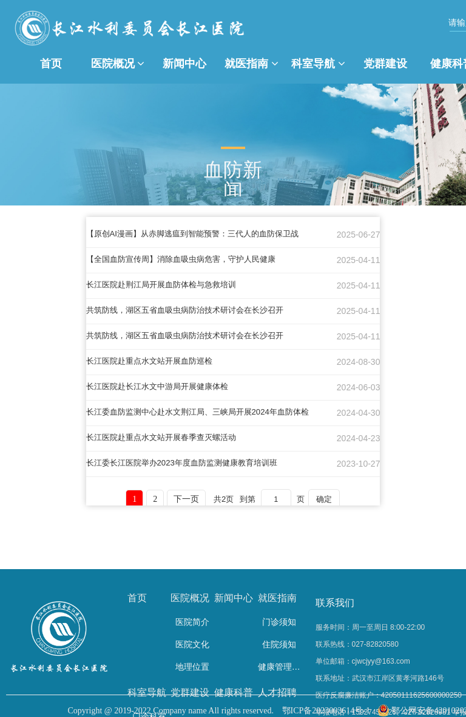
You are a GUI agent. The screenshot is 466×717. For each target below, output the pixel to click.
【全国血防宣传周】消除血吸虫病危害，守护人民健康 (188, 259)
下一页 (187, 499)
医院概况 (118, 64)
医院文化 (192, 644)
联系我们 (335, 603)
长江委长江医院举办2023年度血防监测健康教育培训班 (189, 463)
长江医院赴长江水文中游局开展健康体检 (162, 387)
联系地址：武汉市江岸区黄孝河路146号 (380, 678)
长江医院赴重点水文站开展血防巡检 (154, 361)
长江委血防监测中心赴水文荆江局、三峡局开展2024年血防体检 (206, 412)
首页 (51, 64)
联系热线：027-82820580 (357, 644)
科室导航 (318, 64)
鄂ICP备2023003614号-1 (326, 710)
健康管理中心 (280, 667)
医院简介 (192, 622)
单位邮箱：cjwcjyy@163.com (363, 661)
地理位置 (192, 667)
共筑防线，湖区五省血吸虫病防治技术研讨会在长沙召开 (192, 310)
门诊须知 (279, 622)
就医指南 (252, 64)
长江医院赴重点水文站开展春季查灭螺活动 (167, 437)
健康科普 (233, 692)
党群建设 (385, 64)
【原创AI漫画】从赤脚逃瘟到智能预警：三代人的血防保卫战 (200, 234)
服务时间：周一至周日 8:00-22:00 (370, 627)
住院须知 (279, 644)
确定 (330, 499)
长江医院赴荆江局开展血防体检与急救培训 (167, 285)
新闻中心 (184, 64)
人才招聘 (277, 692)
